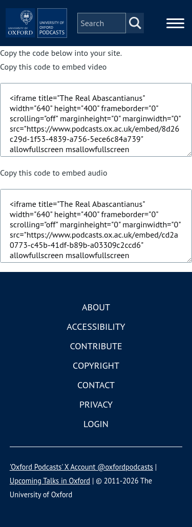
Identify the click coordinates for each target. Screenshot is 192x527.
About (96, 307)
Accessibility (96, 326)
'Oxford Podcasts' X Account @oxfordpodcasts (81, 467)
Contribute (96, 346)
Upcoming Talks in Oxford (50, 481)
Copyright (96, 365)
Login (96, 424)
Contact (96, 385)
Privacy (96, 404)
